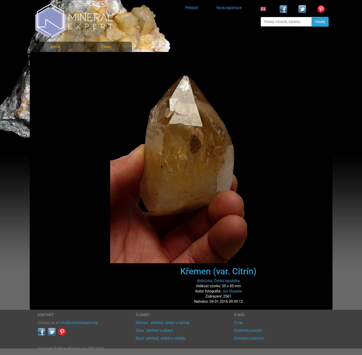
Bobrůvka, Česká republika (218, 281)
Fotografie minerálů (58, 59)
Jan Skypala (232, 291)
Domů (55, 47)
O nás (238, 323)
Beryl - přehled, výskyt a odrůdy (160, 338)
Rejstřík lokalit (52, 93)
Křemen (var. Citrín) (218, 271)
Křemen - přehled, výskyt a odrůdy (163, 323)
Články (106, 47)
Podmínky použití (248, 330)
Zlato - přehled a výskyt (154, 330)
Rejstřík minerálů (55, 71)
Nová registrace (229, 8)
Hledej (320, 22)
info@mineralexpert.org (79, 323)
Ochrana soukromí (249, 338)
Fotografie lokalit (55, 82)
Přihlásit (191, 8)
